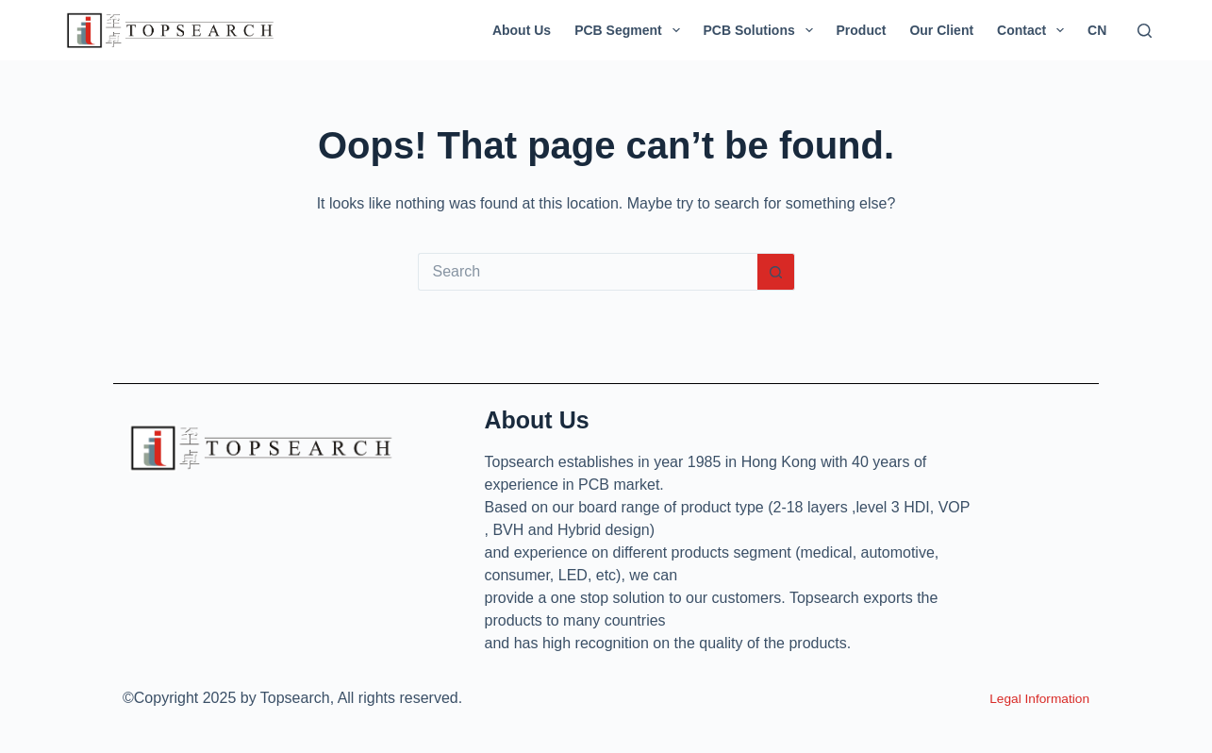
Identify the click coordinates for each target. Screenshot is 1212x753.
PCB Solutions (762, 30)
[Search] (1144, 31)
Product (862, 30)
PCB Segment (630, 30)
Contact (1034, 30)
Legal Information (1030, 698)
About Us (521, 30)
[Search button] (776, 272)
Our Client (941, 30)
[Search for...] (587, 272)
